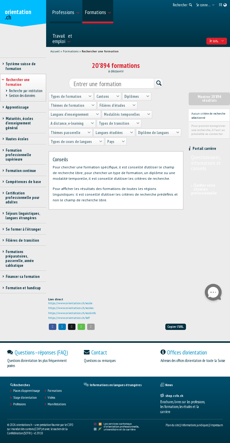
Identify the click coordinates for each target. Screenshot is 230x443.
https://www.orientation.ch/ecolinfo (72, 313)
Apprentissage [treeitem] (17, 107)
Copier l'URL (175, 327)
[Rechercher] (158, 83)
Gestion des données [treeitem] (22, 95)
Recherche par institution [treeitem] (26, 90)
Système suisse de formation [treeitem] (20, 66)
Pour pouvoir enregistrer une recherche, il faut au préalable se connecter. (208, 130)
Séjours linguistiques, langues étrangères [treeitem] (22, 215)
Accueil (55, 51)
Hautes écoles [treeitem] (16, 138)
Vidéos (51, 397)
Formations (70, 51)
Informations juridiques (194, 425)
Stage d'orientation (25, 397)
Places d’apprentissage (26, 391)
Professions (19, 404)
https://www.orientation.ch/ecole (70, 303)
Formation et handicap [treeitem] (23, 287)
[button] (53, 327)
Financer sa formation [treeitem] (22, 276)
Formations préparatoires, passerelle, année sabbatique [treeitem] (19, 258)
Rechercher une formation (100, 51)
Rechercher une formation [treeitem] (18, 82)
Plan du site (172, 425)
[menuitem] (65, 11)
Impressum (216, 425)
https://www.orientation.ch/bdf (69, 318)
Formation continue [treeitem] (20, 170)
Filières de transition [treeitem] (22, 240)
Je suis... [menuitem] (217, 40)
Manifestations (57, 404)
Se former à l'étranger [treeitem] (23, 229)
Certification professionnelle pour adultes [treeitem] (22, 198)
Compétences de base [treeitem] (23, 181)
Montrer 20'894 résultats (209, 98)
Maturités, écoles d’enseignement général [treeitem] (19, 123)
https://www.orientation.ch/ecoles (70, 308)
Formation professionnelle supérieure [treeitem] (18, 155)
